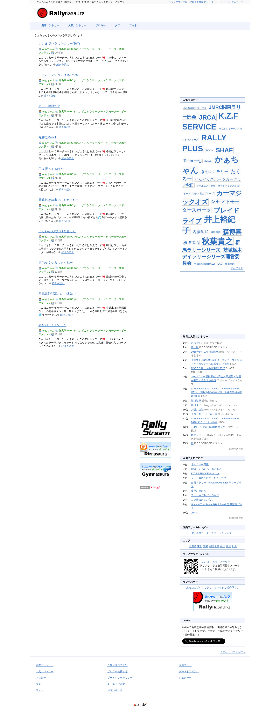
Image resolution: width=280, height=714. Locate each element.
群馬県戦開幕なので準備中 (57, 293)
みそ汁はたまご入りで (203, 499)
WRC (70, 49)
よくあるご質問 (116, 683)
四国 (228, 546)
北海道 (192, 546)
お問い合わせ (114, 690)
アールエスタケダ (206, 185)
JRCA (207, 117)
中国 (222, 546)
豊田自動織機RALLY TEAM (208, 263)
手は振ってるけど (50, 168)
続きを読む (62, 64)
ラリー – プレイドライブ (205, 495)
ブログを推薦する (199, 2)
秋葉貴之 (217, 241)
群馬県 (62, 49)
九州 (234, 546)
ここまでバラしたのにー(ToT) (59, 43)
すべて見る (237, 268)
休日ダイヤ (197, 405)
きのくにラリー (214, 172)
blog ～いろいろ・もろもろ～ (207, 468)
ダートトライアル (220, 2)
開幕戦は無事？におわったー (58, 200)
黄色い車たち (198, 490)
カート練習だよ (49, 106)
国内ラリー (185, 665)
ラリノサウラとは (178, 2)
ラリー (93, 49)
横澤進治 (191, 242)
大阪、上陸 (197, 409)
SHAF (224, 150)
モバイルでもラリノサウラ (215, 561)
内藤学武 (200, 232)
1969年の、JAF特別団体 (205, 351)
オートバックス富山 (228, 185)
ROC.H (209, 150)
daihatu (208, 161)
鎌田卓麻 (229, 263)
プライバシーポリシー (120, 677)
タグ (117, 25)
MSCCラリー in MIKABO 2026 (208, 368)
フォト (133, 25)
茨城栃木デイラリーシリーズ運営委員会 (212, 256)
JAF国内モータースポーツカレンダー (213, 533)
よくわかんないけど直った (57, 231)
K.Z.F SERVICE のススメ (205, 473)
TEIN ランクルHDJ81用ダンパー (209, 426)
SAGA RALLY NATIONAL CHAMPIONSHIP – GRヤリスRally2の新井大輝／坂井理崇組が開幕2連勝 (216, 392)
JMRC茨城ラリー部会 (194, 108)
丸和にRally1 (47, 137)
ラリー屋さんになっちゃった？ (208, 477)
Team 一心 (192, 161)
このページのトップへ (232, 652)
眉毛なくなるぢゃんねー (55, 262)
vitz (48, 52)
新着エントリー (50, 25)
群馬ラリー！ (198, 435)
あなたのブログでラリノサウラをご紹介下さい (212, 587)
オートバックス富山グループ (198, 193)
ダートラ (103, 49)
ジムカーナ (237, 2)
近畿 (217, 546)
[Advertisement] (155, 97)
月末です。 (197, 342)
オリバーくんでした (52, 325)
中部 (211, 546)
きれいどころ (81, 49)
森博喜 (232, 231)
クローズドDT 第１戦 (204, 414)
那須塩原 (196, 400)
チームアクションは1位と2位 (58, 75)
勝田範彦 (215, 232)
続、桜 (195, 347)
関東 (205, 546)
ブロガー (100, 25)
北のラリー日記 (200, 464)
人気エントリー (77, 25)
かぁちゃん (48, 49)
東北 (199, 546)
